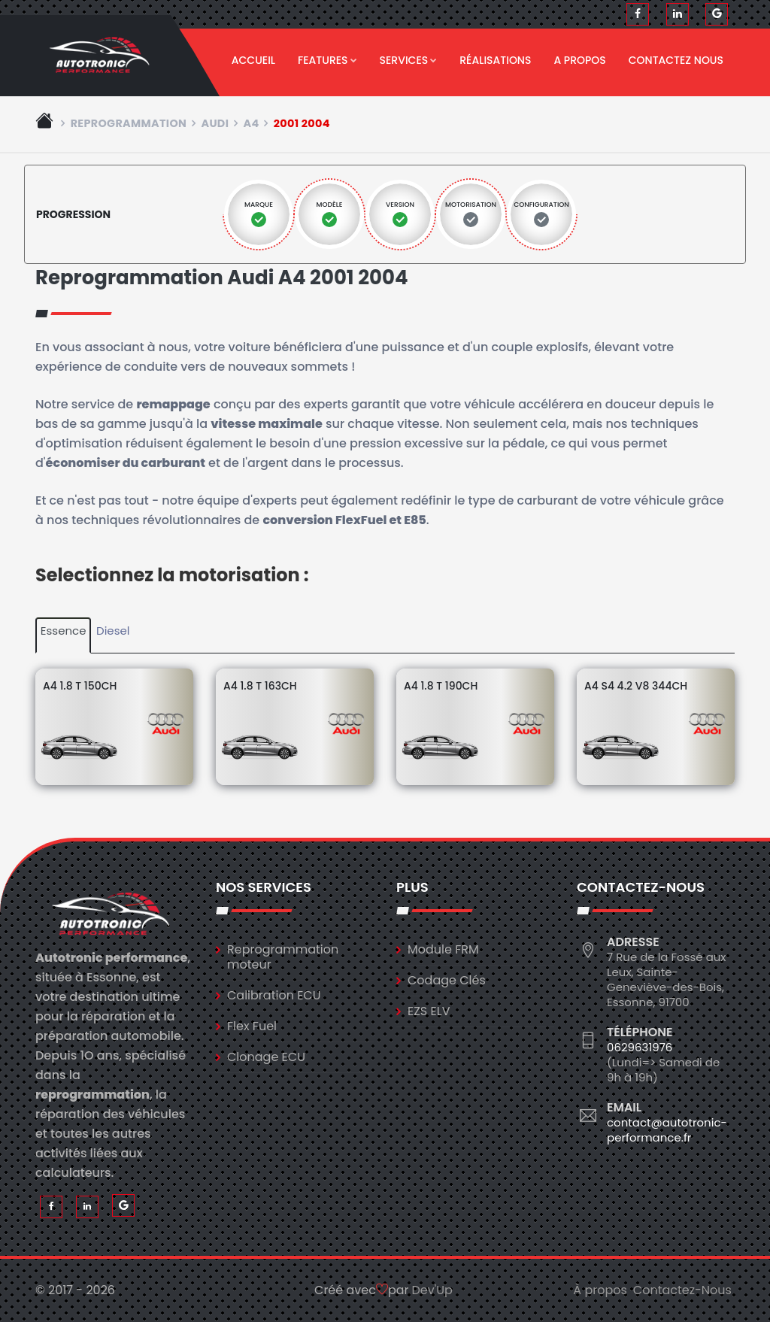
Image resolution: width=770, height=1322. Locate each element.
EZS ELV (429, 1011)
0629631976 (639, 1047)
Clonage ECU (266, 1057)
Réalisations (495, 60)
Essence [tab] (63, 630)
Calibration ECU (274, 995)
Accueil (253, 60)
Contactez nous (676, 60)
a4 (251, 123)
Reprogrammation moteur (282, 957)
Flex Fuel (252, 1026)
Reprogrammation (129, 123)
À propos (600, 1290)
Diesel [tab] (112, 630)
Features (327, 60)
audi (215, 123)
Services (409, 60)
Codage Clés (447, 980)
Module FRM (443, 949)
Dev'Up (432, 1290)
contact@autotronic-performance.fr (667, 1129)
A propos (579, 60)
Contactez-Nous (682, 1290)
